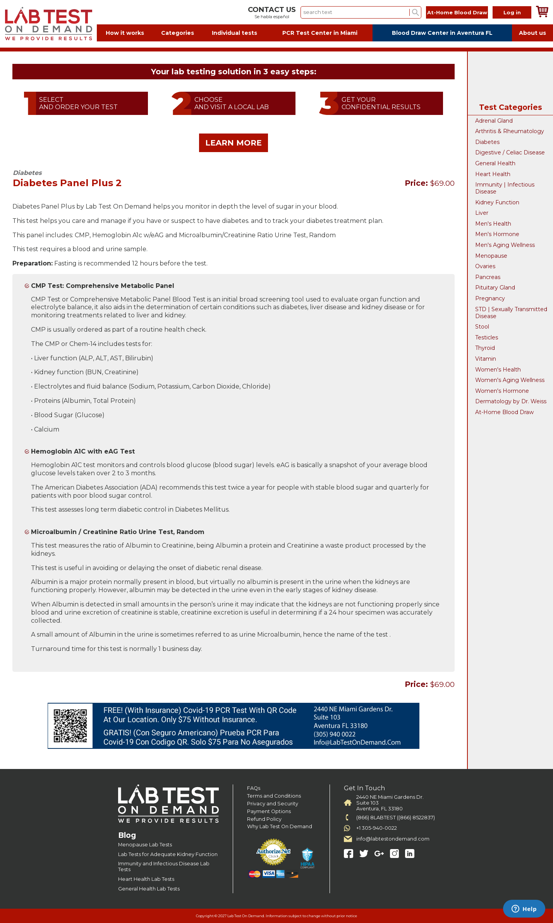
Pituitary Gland (495, 287)
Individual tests (234, 32)
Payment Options (269, 811)
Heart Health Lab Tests (146, 879)
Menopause (491, 255)
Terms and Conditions (274, 796)
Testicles (486, 337)
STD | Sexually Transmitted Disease (511, 313)
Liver (481, 212)
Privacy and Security (272, 804)
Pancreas (487, 277)
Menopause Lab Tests (145, 845)
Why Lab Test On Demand (279, 826)
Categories (177, 32)
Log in (512, 12)
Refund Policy (264, 819)
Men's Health (493, 223)
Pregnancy (490, 298)
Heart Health (492, 174)
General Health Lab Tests (149, 889)
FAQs (253, 788)
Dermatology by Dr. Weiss (510, 401)
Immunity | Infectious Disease (504, 188)
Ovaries (485, 266)
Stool (482, 326)
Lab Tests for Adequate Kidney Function (168, 854)
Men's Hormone (497, 234)
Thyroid (485, 347)
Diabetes (487, 142)
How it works (125, 32)
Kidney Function (497, 202)
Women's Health (498, 369)
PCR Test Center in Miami (319, 32)
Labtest (48, 24)
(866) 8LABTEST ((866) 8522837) (395, 817)
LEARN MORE (233, 142)
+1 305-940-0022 (376, 828)
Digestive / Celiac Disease (510, 152)
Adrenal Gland (494, 120)
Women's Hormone (502, 390)
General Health (495, 163)
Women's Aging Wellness (509, 380)
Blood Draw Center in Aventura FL (442, 32)
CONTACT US (272, 9)
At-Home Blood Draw (457, 12)
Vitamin (485, 358)
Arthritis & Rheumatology (509, 131)
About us (532, 32)
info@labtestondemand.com (392, 839)
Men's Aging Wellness (505, 244)
